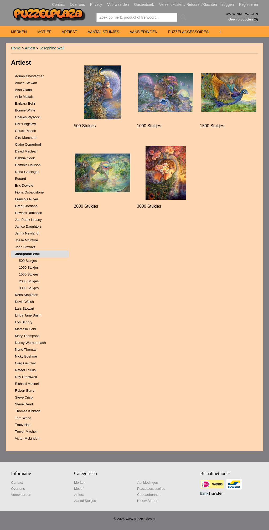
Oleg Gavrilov (25, 363)
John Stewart (25, 247)
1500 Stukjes (29, 274)
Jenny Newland (26, 233)
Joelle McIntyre (26, 240)
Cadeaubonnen (149, 495)
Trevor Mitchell (26, 432)
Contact (58, 4)
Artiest (69, 32)
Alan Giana (23, 90)
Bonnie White (25, 110)
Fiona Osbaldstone (29, 192)
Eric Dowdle (24, 185)
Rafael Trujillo (25, 370)
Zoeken (182, 17)
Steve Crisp (24, 397)
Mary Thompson (27, 336)
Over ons (77, 4)
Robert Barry (24, 391)
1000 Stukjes (29, 267)
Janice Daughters (28, 226)
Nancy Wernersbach (30, 343)
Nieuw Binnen (147, 501)
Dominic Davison (28, 165)
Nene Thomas (25, 349)
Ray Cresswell (26, 377)
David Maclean (26, 151)
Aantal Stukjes (103, 32)
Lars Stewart (24, 308)
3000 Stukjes (29, 288)
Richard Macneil (27, 384)
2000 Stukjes (29, 281)
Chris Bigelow (25, 124)
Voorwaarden (118, 4)
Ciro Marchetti (25, 138)
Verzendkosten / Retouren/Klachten (188, 4)
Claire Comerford (28, 144)
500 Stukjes (28, 261)
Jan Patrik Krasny (28, 220)
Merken (19, 32)
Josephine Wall (51, 48)
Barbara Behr (25, 103)
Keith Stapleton (26, 295)
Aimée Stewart (26, 83)
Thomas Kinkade (28, 411)
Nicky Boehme (26, 356)
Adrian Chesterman (29, 76)
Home (16, 48)
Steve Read (24, 404)
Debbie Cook (25, 158)
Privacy (96, 4)
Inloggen (227, 4)
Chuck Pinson (25, 131)
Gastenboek (144, 4)
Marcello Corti (25, 329)
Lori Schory (23, 322)
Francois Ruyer (26, 199)
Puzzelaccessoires (188, 32)
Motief (44, 32)
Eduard (20, 179)
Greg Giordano (26, 206)
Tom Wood (23, 418)
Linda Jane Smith (28, 315)
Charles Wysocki (27, 117)
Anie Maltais (24, 97)
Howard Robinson (28, 213)
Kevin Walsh (24, 302)
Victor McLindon (27, 438)
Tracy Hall (22, 425)
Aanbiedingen (143, 32)
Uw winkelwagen (242, 14)
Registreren (248, 4)
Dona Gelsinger (27, 172)
